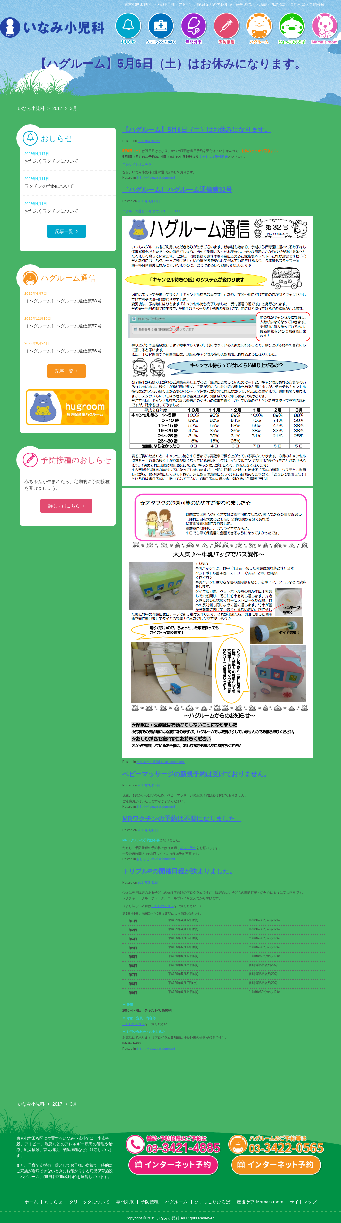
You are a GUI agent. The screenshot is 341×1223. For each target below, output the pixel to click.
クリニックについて (160, 29)
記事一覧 (64, 231)
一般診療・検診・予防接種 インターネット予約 (173, 1165)
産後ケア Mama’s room (324, 29)
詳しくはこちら (64, 505)
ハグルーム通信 (147, 762)
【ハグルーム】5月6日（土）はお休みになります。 (196, 129)
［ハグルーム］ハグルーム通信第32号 (177, 189)
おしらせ (128, 29)
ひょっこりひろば (291, 29)
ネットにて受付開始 (213, 156)
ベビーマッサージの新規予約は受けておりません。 (196, 773)
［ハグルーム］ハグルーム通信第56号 (67, 347)
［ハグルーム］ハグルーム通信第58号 (67, 297)
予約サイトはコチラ (136, 164)
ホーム (31, 1202)
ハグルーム (259, 29)
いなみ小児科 (31, 108)
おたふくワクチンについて (67, 157)
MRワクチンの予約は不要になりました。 (181, 818)
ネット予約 (188, 848)
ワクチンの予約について (67, 182)
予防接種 (226, 29)
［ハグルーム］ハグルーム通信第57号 (67, 322)
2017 (57, 108)
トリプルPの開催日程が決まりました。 (179, 871)
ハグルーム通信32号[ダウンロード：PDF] (152, 211)
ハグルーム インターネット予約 (276, 1165)
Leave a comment (162, 177)
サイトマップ (303, 1202)
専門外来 (193, 29)
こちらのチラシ (162, 906)
